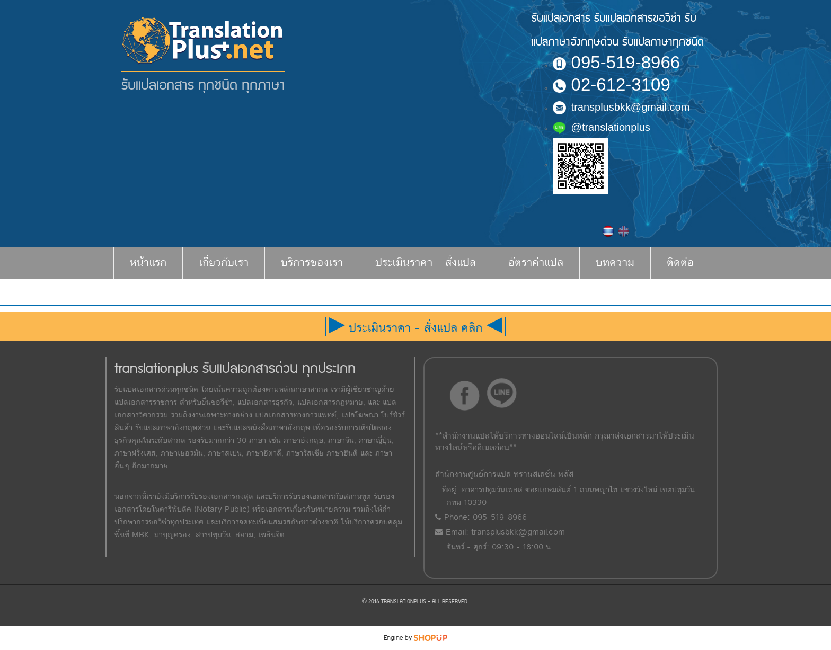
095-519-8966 (616, 62)
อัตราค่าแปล (535, 262)
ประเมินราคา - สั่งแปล (425, 262)
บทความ (615, 262)
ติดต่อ (680, 262)
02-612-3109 (611, 84)
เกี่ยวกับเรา (224, 262)
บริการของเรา (312, 262)
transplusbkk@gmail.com (621, 107)
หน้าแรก (148, 262)
